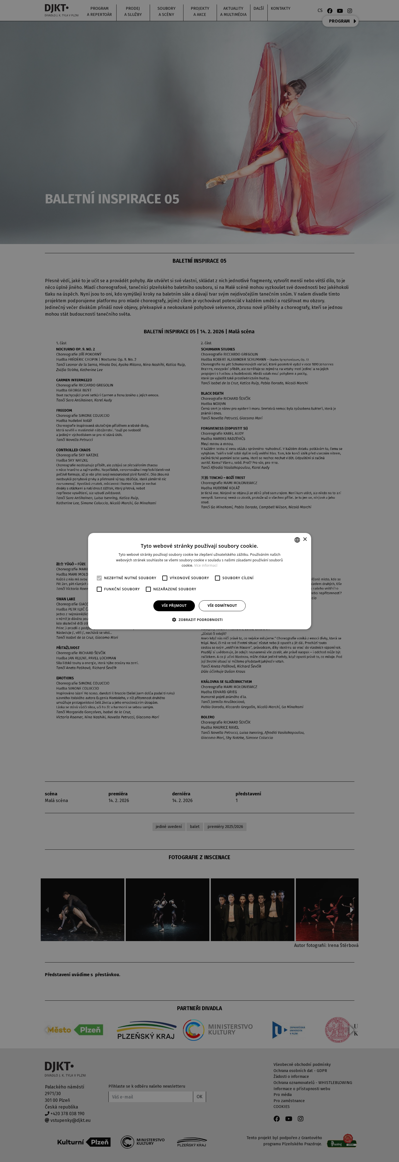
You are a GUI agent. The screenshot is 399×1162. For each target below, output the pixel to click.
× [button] (305, 539)
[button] (199, 619)
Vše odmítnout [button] (222, 605)
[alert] (199, 581)
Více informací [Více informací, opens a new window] (205, 565)
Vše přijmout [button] (174, 605)
